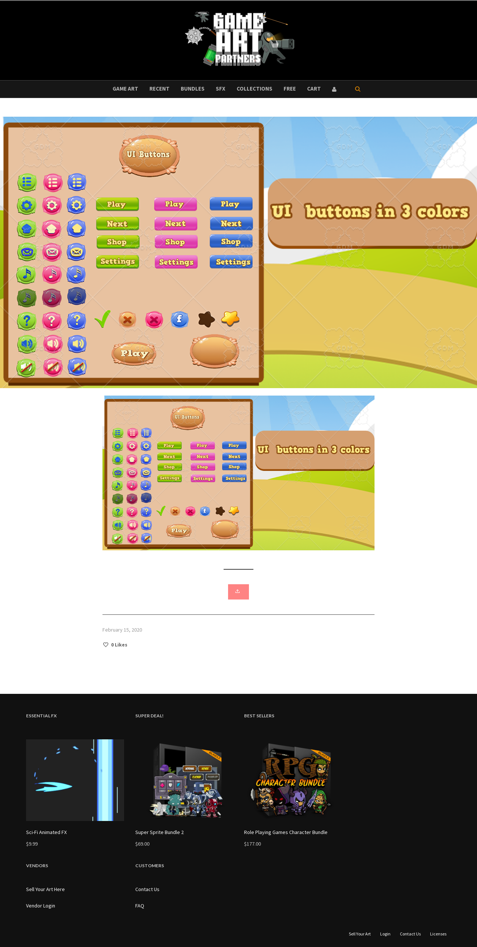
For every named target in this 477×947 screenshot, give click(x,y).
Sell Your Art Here (45, 889)
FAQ (139, 905)
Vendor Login (40, 905)
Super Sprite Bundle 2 (159, 832)
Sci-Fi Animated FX (46, 832)
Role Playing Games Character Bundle (286, 832)
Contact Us (147, 889)
